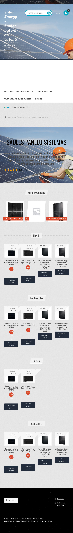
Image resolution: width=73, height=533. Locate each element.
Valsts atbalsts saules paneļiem (17, 99)
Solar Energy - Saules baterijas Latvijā (10, 25)
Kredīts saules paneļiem (51, 1)
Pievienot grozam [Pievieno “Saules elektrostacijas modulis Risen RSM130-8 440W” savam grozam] (11, 281)
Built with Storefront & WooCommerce (36, 521)
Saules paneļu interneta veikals (17, 91)
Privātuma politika (12, 521)
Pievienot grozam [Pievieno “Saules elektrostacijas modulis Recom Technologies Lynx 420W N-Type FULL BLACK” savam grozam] (44, 274)
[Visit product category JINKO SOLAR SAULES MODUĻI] (15, 211)
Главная (7, 107)
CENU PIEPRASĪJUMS (45, 91)
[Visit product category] (36, 211)
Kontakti (65, 1)
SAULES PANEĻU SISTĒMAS (34, 1)
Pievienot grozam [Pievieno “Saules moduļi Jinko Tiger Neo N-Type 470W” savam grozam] (28, 279)
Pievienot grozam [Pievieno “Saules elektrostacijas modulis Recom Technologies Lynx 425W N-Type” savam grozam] (61, 272)
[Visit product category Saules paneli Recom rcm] (58, 211)
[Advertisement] (36, 74)
